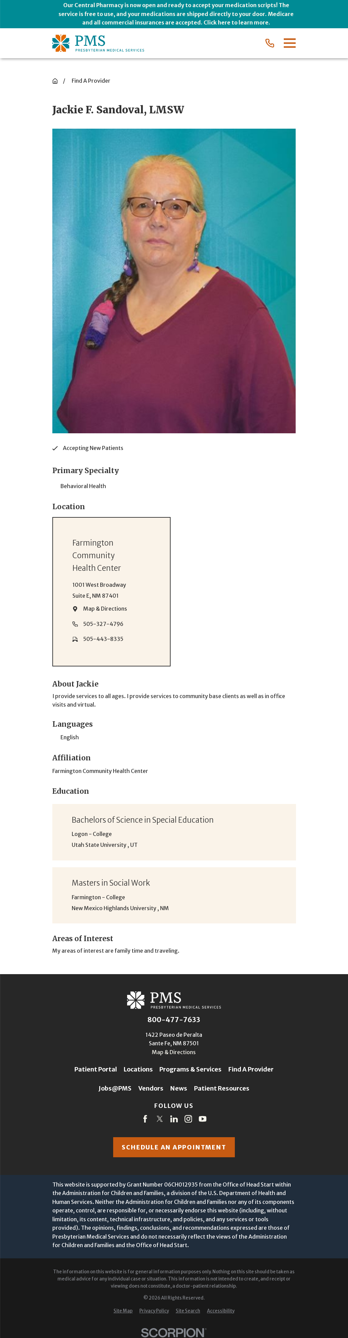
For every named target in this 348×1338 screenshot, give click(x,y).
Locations (138, 1069)
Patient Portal (95, 1069)
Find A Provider (251, 1069)
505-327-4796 (103, 623)
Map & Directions (105, 608)
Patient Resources (221, 1088)
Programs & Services (190, 1069)
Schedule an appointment (174, 1147)
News (178, 1088)
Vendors (150, 1088)
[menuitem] (123, 1311)
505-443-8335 (103, 638)
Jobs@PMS (115, 1088)
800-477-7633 (173, 1019)
